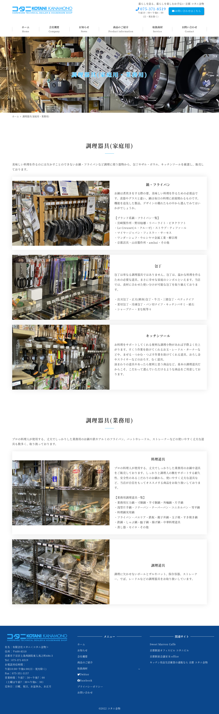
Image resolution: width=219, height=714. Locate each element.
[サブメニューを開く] (139, 668)
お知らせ (82, 650)
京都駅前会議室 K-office (164, 656)
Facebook (84, 680)
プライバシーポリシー (90, 686)
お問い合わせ (85, 692)
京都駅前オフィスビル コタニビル (169, 650)
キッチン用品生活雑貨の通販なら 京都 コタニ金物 (179, 662)
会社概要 (82, 656)
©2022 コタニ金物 (109, 708)
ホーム (81, 644)
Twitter (83, 674)
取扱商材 (82, 668)
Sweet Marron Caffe (163, 644)
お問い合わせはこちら (186, 11)
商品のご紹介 (85, 662)
